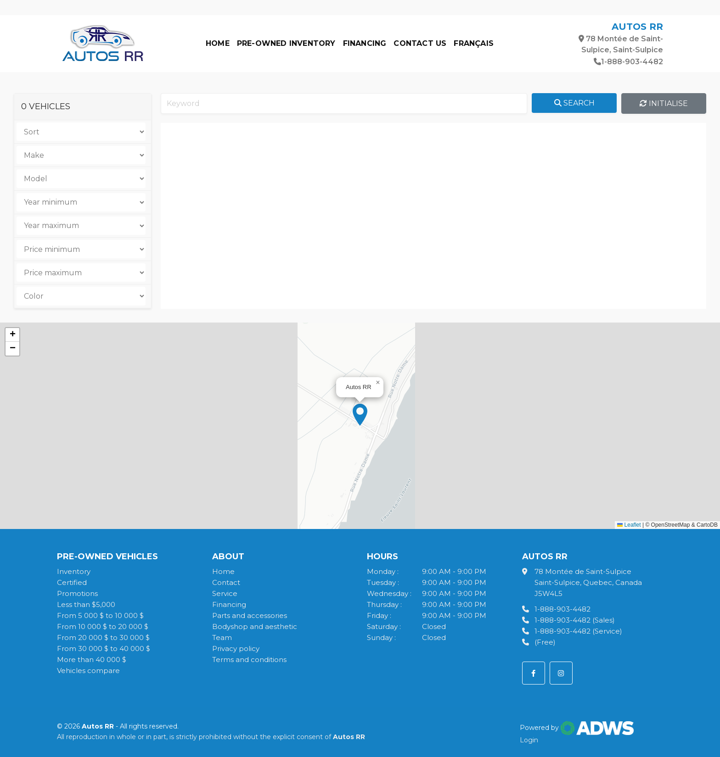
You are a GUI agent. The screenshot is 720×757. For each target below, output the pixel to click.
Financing (365, 43)
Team (222, 637)
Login (529, 740)
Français (474, 43)
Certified (72, 582)
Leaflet (629, 525)
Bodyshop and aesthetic (254, 626)
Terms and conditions (249, 659)
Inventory (73, 571)
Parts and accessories (249, 615)
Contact (226, 582)
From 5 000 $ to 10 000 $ (100, 615)
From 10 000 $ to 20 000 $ (102, 626)
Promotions (77, 593)
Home (218, 43)
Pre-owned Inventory (286, 43)
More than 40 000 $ (91, 659)
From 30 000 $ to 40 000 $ (103, 648)
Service (224, 593)
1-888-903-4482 (628, 61)
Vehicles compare (88, 670)
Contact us (420, 43)
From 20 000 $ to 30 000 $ (103, 637)
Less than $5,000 (86, 604)
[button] (360, 415)
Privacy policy (235, 648)
